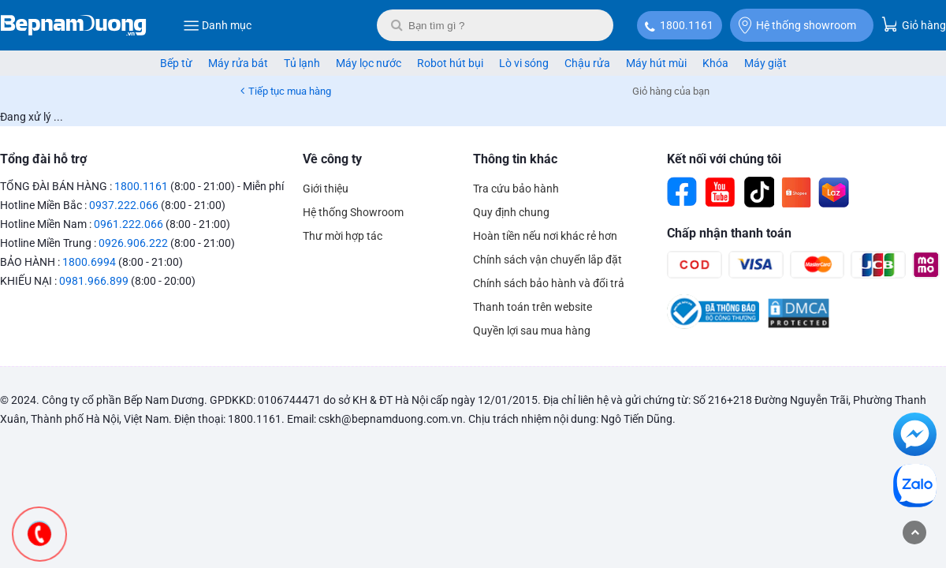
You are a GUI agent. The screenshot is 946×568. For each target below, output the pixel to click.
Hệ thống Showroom (353, 212)
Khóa (715, 63)
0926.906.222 (133, 243)
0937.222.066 (123, 205)
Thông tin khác (515, 158)
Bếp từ (176, 63)
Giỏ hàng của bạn (671, 91)
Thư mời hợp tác (342, 236)
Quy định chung (511, 212)
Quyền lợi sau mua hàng (531, 330)
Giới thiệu (325, 188)
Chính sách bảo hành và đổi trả (548, 283)
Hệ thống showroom (797, 25)
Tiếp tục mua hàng (289, 91)
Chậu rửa (587, 63)
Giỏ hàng (913, 24)
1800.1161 (686, 25)
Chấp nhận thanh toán (729, 233)
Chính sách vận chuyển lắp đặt (547, 259)
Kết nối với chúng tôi (724, 158)
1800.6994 (89, 262)
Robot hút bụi (450, 63)
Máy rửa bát (238, 63)
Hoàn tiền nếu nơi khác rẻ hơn (545, 236)
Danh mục (217, 25)
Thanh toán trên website (532, 307)
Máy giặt (765, 63)
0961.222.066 (128, 224)
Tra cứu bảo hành (516, 188)
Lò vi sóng (524, 63)
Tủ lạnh (302, 63)
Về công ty (332, 158)
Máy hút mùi (656, 63)
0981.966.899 (93, 281)
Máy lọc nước (368, 63)
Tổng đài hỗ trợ (43, 158)
